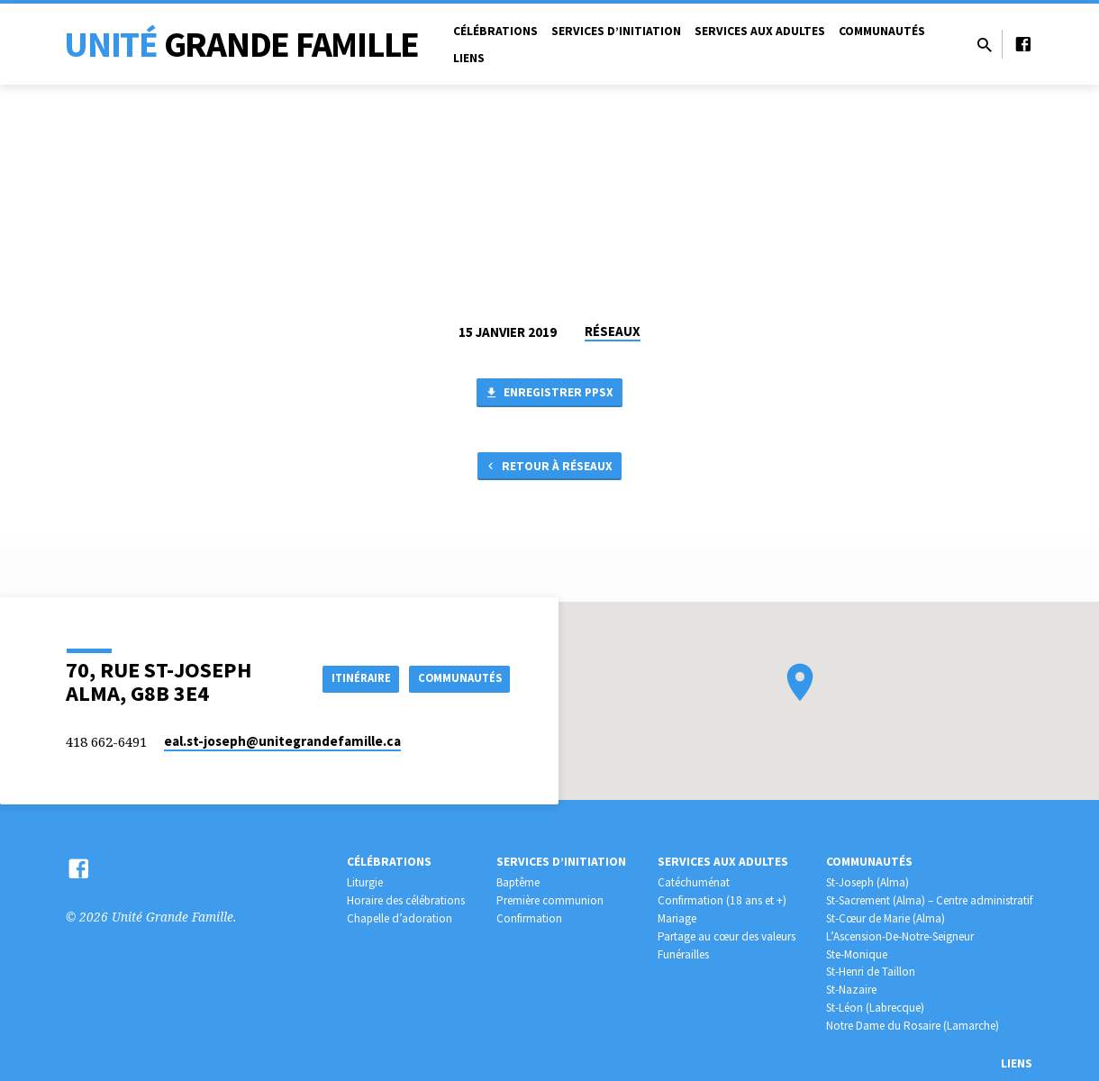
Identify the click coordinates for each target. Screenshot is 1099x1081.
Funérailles (683, 954)
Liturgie (365, 882)
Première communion (550, 900)
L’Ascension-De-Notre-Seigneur (900, 936)
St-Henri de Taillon (870, 971)
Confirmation (529, 918)
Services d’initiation (616, 31)
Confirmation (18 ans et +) (722, 900)
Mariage (677, 918)
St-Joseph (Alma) (867, 882)
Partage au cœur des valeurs (726, 936)
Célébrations (495, 31)
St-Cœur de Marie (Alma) (885, 918)
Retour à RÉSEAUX (547, 471)
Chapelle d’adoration (399, 918)
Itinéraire (346, 677)
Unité (241, 44)
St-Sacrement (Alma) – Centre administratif (929, 900)
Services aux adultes (760, 31)
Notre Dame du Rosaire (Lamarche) (912, 1025)
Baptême (518, 882)
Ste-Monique (856, 954)
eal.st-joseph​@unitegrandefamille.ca (282, 740)
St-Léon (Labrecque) (875, 1007)
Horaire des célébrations (406, 900)
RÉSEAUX (612, 331)
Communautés (882, 31)
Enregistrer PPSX (549, 394)
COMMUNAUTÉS (456, 677)
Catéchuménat (694, 882)
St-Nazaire (851, 989)
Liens (469, 58)
